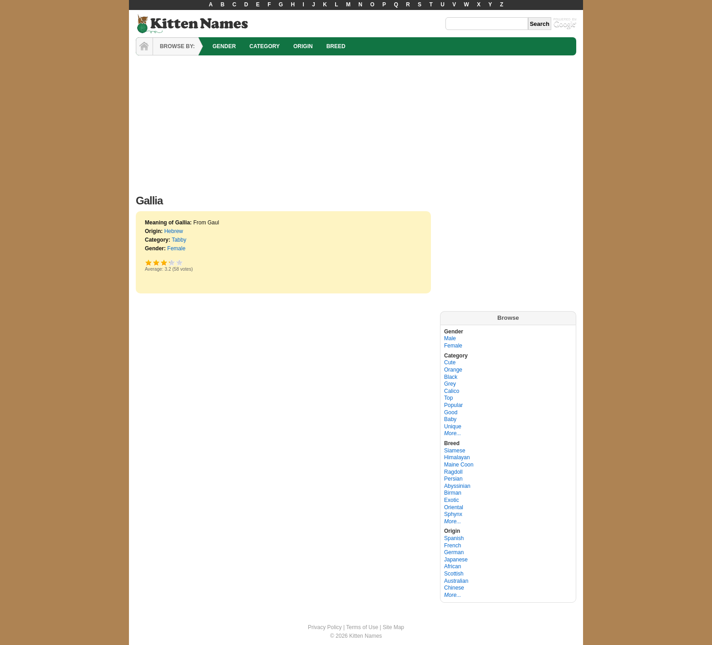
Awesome (179, 262)
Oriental (453, 507)
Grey (450, 384)
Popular (453, 405)
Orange (453, 370)
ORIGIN (303, 46)
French (452, 545)
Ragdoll (453, 472)
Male (450, 338)
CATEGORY (264, 46)
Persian (453, 479)
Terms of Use (362, 627)
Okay (156, 262)
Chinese (454, 588)
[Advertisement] (356, 122)
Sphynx (453, 514)
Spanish (454, 538)
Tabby (179, 240)
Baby (450, 419)
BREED (336, 46)
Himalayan (457, 457)
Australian (456, 581)
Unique (452, 426)
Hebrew (173, 231)
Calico (451, 391)
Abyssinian (457, 486)
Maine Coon (459, 464)
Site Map (393, 627)
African (452, 566)
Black (450, 377)
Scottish (454, 574)
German (454, 552)
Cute (449, 362)
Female (176, 248)
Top (448, 398)
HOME (144, 46)
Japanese (456, 559)
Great (169, 262)
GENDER (224, 46)
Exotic (451, 500)
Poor (149, 262)
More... (452, 433)
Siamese (454, 450)
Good (164, 262)
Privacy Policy (325, 627)
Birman (452, 493)
